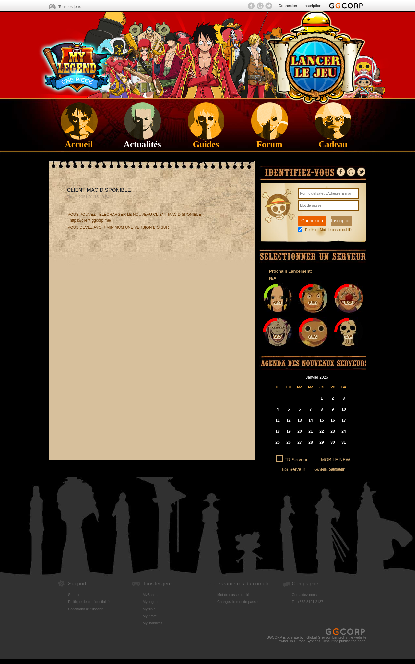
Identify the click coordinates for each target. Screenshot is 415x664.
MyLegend (151, 602)
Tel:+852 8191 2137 (307, 602)
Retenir (310, 230)
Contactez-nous (304, 594)
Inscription (312, 6)
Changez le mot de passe (237, 602)
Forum (269, 140)
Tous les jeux (69, 7)
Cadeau (333, 140)
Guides (206, 140)
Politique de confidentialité (89, 602)
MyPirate (150, 616)
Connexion (288, 6)
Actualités (142, 140)
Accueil (78, 140)
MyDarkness (152, 623)
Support (74, 594)
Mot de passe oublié (335, 230)
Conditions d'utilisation (85, 609)
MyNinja (149, 609)
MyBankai (150, 594)
